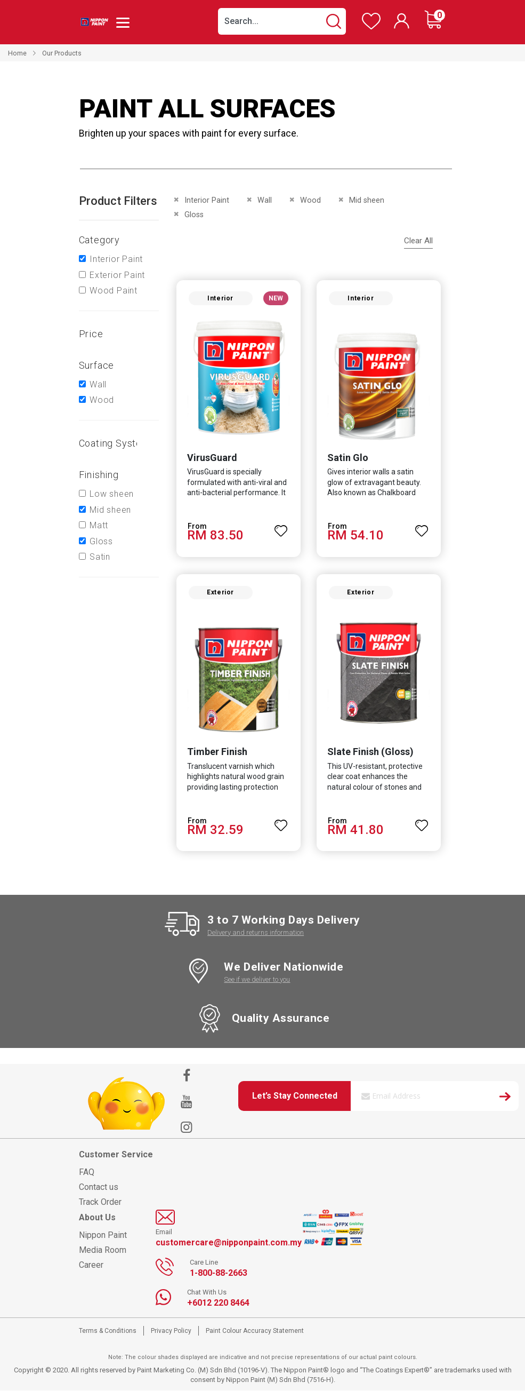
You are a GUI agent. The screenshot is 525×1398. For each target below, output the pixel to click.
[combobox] (282, 21)
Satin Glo (347, 461)
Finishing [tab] (99, 474)
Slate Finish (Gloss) (370, 759)
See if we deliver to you (257, 987)
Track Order (100, 1209)
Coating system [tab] (114, 443)
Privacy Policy (171, 1338)
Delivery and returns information (255, 939)
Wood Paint (114, 290)
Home (17, 53)
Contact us (98, 1194)
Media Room (102, 1257)
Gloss (101, 541)
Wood (102, 400)
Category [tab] (99, 239)
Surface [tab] (97, 365)
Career (91, 1272)
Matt (99, 525)
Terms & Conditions (107, 1338)
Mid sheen (110, 510)
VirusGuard (209, 461)
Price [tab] (91, 333)
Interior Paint (116, 259)
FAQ (86, 1179)
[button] (281, 529)
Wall (98, 384)
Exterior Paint (117, 275)
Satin (100, 557)
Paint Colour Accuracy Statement (255, 1338)
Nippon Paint (103, 1242)
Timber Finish (214, 759)
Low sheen (112, 494)
